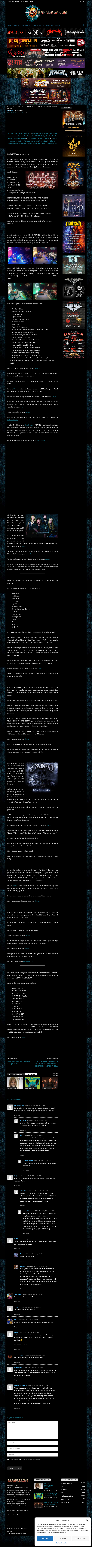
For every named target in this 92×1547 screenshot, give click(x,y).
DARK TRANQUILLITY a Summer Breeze (42, 143)
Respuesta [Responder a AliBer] (17, 1349)
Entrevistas (36, 25)
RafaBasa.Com (12, 420)
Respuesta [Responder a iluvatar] (23, 1288)
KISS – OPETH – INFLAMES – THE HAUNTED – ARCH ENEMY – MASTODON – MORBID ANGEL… (46, 1064)
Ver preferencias (80, 1538)
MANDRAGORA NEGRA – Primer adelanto (51, 1503)
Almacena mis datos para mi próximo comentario (25, 1460)
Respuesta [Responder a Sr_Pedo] (17, 1185)
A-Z (62, 1486)
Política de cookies (61, 1543)
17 (27, 112)
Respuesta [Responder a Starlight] (17, 1301)
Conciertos (26, 25)
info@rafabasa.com (22, 1510)
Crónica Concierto (67, 1496)
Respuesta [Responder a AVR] (23, 1155)
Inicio (8, 107)
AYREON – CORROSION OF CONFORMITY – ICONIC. (14, 1092)
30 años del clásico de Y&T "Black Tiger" (32, 136)
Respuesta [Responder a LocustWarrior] (26, 1233)
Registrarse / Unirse (13, 1)
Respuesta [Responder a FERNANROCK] (17, 1380)
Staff (31, 1)
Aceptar (45, 1538)
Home (10, 25)
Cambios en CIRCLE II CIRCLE (38, 138)
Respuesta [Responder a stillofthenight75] (17, 1408)
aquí (22, 407)
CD (62, 1493)
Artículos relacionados (16, 1074)
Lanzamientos (48, 25)
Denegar (63, 1538)
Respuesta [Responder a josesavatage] (17, 1115)
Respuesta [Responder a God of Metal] (17, 1362)
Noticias (17, 25)
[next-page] (57, 1074)
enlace (24, 1037)
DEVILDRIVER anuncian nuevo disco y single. (50, 1494)
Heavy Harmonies (31, 554)
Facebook (37, 368)
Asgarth (23, 1120)
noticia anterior (41, 440)
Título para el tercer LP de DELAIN (36, 141)
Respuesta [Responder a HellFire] (17, 1248)
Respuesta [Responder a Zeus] (23, 1261)
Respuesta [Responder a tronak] (17, 1314)
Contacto (24, 1)
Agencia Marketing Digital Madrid (17, 1533)
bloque (15, 389)
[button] (88, 1520)
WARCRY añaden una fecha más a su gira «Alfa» (18, 1063)
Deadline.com (29, 425)
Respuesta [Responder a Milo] (17, 1326)
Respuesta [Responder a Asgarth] (23, 1130)
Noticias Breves (21, 107)
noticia (24, 546)
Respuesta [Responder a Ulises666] (23, 1205)
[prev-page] (54, 1074)
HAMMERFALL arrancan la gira (19, 133)
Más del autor (31, 1074)
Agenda (57, 25)
